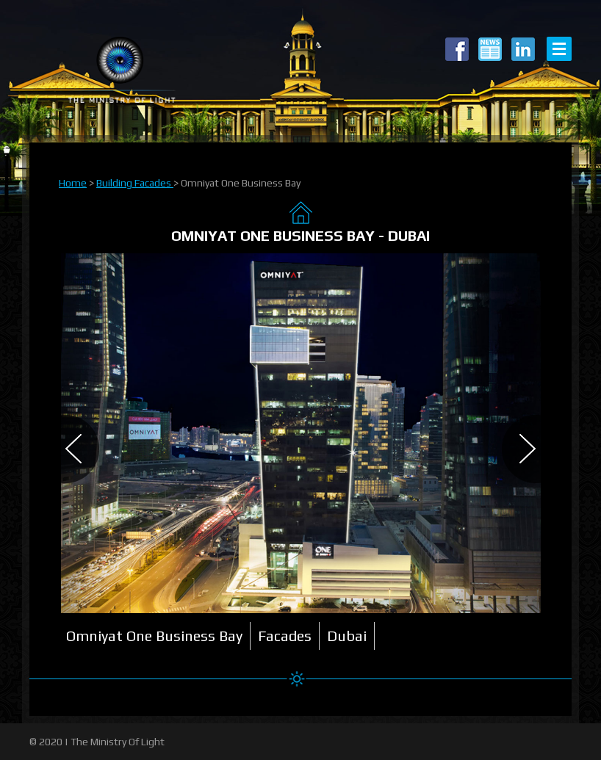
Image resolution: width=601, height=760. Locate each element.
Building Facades (134, 183)
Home (73, 183)
